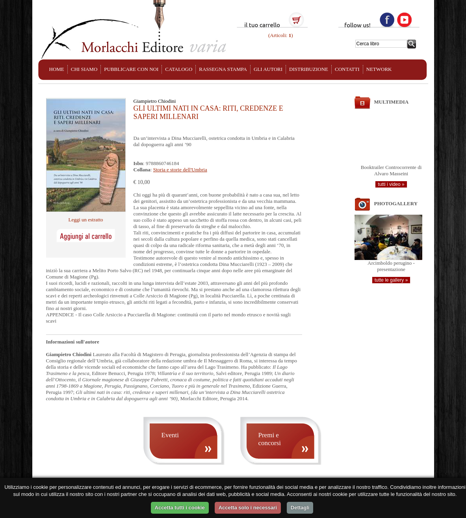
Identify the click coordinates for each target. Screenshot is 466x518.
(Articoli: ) (280, 35)
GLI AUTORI (268, 69)
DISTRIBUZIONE (308, 69)
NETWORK (379, 69)
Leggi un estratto (85, 220)
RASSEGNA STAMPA (223, 69)
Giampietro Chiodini (155, 101)
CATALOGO (178, 69)
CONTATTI (347, 69)
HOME (56, 69)
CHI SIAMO (84, 69)
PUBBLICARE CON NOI (131, 69)
